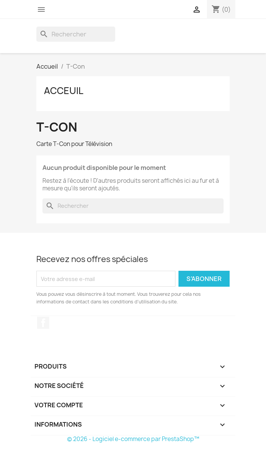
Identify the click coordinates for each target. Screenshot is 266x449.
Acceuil (63, 90)
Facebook (43, 323)
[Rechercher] (75, 34)
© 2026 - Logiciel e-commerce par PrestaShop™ (133, 439)
